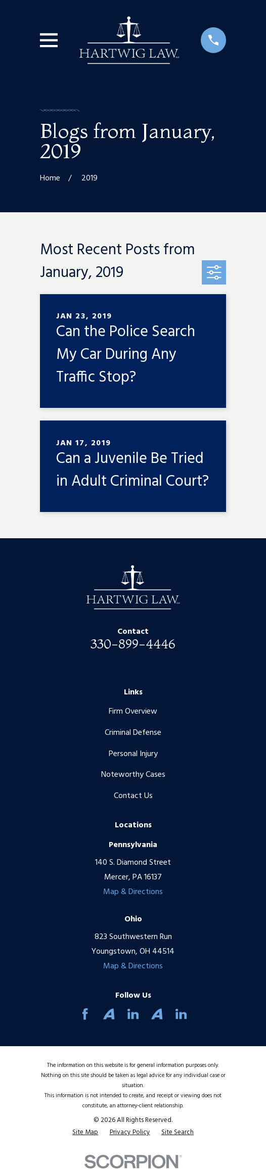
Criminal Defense (133, 732)
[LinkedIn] (133, 1013)
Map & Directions (133, 892)
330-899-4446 (133, 644)
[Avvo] (108, 1013)
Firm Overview (133, 711)
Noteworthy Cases (133, 774)
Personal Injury (133, 754)
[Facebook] (85, 1013)
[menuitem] (85, 1133)
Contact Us (133, 796)
